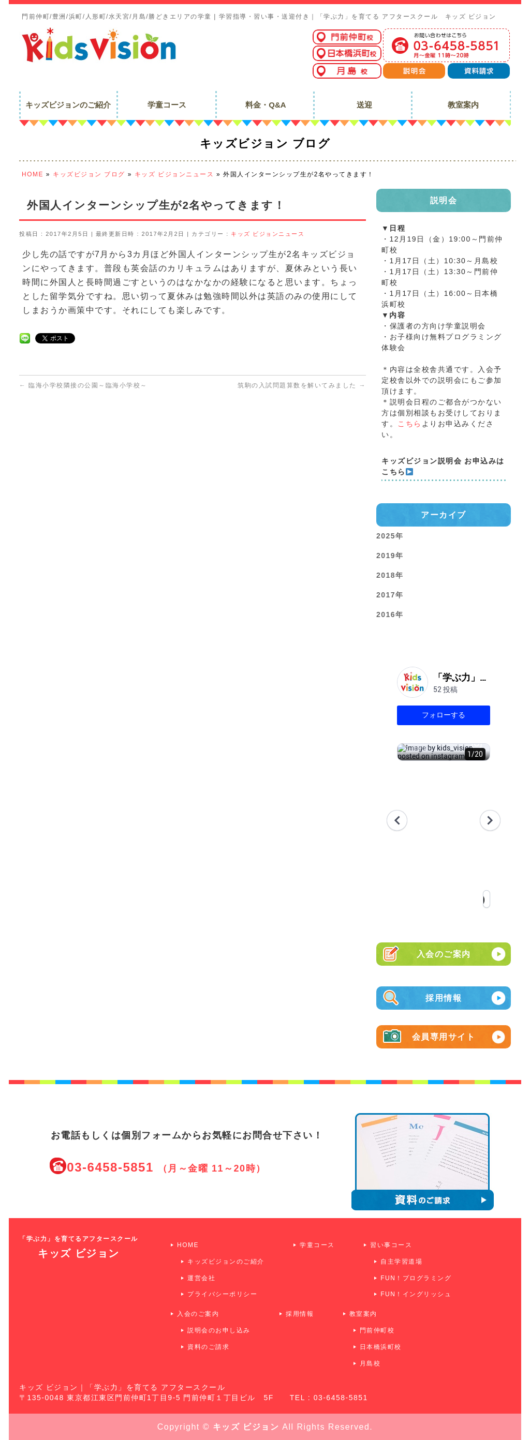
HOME (188, 1245)
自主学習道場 (401, 1261)
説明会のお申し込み (219, 1330)
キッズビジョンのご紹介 (225, 1261)
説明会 (444, 200)
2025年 (390, 536)
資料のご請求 (208, 1347)
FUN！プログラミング (415, 1278)
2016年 (390, 614)
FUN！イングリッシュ (415, 1294)
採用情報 (465, 998)
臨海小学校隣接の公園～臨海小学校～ (83, 385)
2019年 (390, 555)
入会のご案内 (461, 954)
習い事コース (391, 1245)
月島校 (370, 1363)
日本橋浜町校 (381, 1347)
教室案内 (363, 1313)
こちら (410, 423)
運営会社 (201, 1278)
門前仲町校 (377, 1330)
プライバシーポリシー (222, 1294)
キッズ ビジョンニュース (267, 234)
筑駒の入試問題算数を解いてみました (302, 385)
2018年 (390, 575)
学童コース (317, 1245)
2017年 (390, 595)
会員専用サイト (459, 1036)
